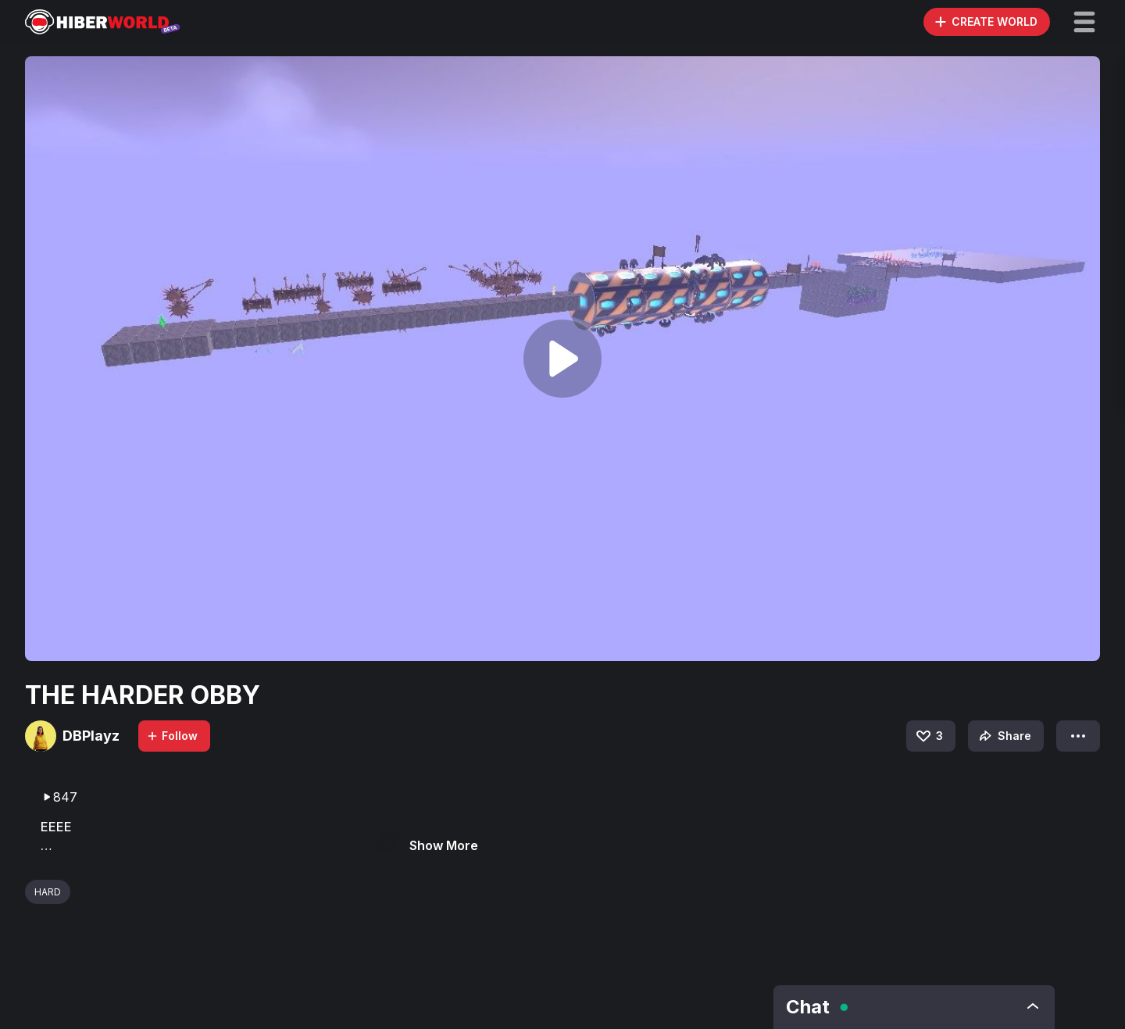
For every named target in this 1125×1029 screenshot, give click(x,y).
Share (1003, 736)
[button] (1084, 22)
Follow (172, 735)
